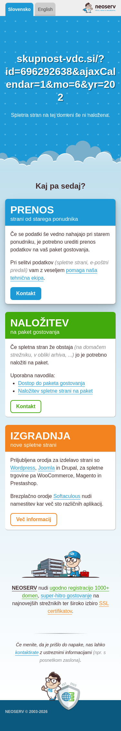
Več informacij (33, 519)
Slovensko (19, 9)
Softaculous (66, 496)
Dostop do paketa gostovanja (51, 383)
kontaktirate (26, 652)
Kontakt (25, 293)
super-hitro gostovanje (66, 595)
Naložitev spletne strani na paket (55, 391)
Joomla (46, 468)
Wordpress (22, 468)
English (45, 9)
